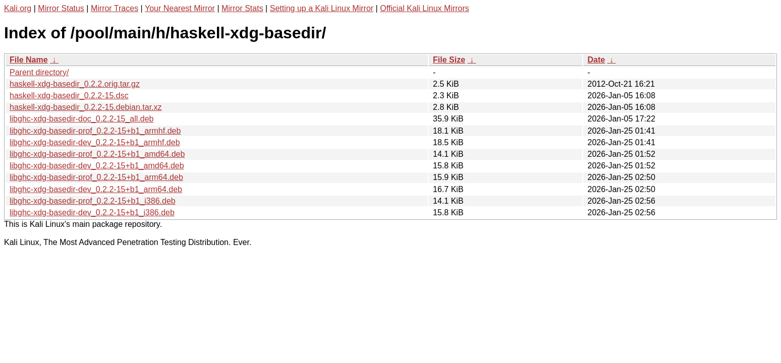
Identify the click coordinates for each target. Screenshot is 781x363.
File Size (449, 59)
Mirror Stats (242, 8)
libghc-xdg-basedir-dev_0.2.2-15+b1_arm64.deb (96, 189)
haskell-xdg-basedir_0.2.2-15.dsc (69, 95)
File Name (29, 59)
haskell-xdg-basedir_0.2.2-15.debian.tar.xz (86, 107)
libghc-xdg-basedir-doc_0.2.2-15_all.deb (82, 118)
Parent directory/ (39, 72)
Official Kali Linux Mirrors (424, 8)
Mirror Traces (114, 8)
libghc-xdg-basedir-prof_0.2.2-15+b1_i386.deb (93, 201)
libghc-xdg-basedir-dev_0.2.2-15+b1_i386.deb (92, 212)
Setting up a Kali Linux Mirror (321, 8)
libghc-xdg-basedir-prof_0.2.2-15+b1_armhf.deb (95, 131)
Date (596, 59)
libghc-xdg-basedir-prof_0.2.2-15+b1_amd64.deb (97, 154)
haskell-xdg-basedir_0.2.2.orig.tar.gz (75, 84)
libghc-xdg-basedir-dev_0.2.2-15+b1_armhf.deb (95, 142)
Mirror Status (61, 8)
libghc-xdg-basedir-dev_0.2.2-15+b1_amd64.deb (97, 165)
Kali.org (17, 8)
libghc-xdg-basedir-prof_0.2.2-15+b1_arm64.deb (96, 177)
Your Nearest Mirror (180, 8)
